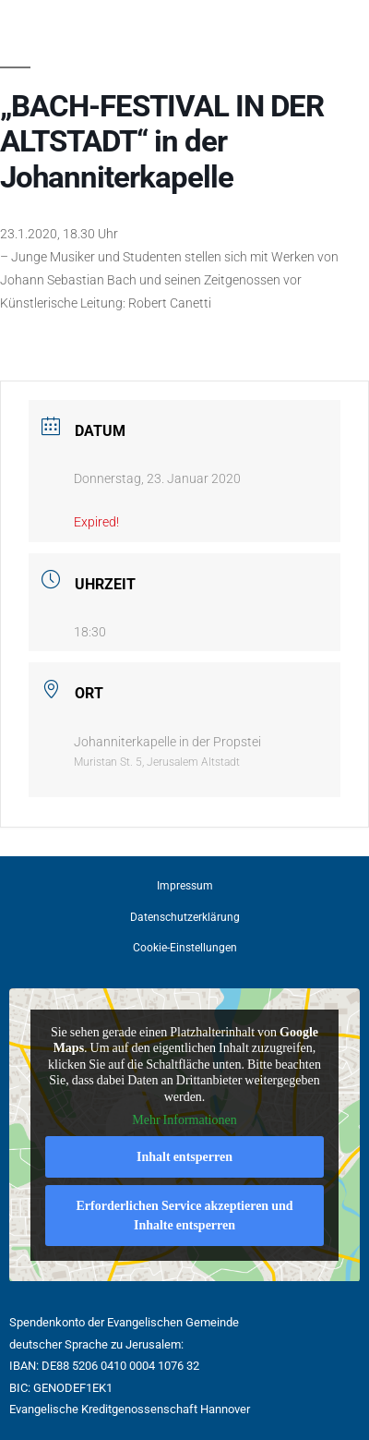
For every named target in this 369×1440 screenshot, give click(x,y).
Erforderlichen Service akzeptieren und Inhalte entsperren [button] (184, 1215)
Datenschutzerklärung (185, 917)
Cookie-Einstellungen (185, 947)
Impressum (185, 885)
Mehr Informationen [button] (184, 1120)
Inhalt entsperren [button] (184, 1157)
